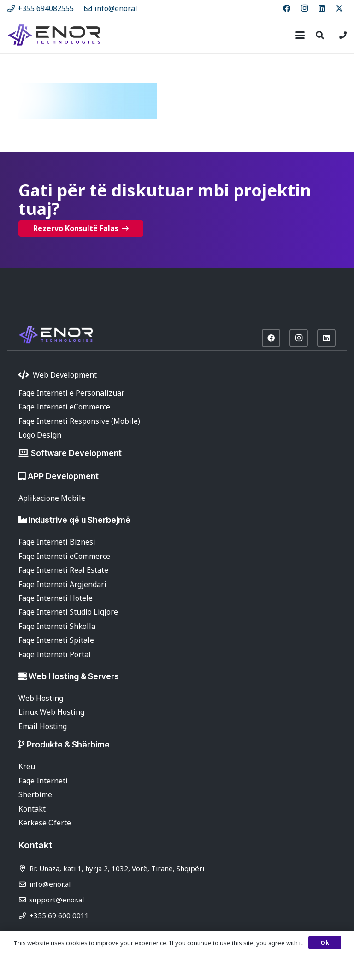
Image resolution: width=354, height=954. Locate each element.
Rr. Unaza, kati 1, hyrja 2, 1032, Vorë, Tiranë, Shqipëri (117, 868)
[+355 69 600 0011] (24, 915)
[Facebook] (286, 8)
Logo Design (39, 435)
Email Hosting (42, 726)
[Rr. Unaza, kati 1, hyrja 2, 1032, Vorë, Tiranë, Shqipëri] (24, 868)
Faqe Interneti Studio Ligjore (68, 612)
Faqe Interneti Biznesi (56, 542)
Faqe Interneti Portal (54, 654)
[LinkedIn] (321, 8)
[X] (339, 8)
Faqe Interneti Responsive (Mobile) (79, 421)
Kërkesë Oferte (44, 823)
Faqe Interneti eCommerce (64, 407)
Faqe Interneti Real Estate (63, 570)
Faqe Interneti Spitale (56, 640)
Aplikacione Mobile (51, 498)
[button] (300, 35)
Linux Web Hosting (51, 712)
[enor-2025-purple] (54, 35)
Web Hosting (40, 698)
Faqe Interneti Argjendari (62, 584)
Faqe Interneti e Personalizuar (71, 393)
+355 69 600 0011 (59, 915)
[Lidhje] (343, 35)
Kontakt (32, 809)
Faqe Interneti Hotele (55, 598)
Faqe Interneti (43, 781)
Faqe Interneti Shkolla (56, 626)
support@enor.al (57, 899)
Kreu (26, 766)
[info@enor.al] (24, 884)
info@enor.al (50, 884)
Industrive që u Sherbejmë (79, 520)
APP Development (63, 476)
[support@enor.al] (24, 899)
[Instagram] (304, 8)
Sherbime (35, 794)
